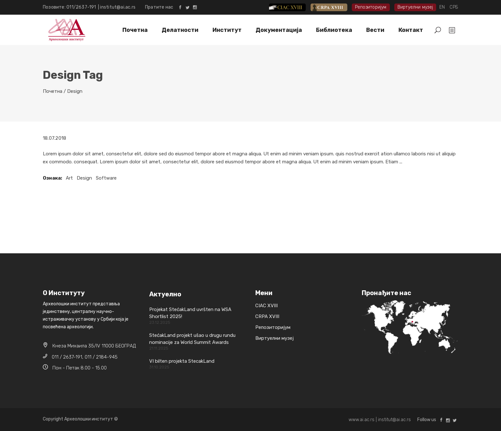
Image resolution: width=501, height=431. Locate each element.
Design (84, 178)
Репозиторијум (371, 7)
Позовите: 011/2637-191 (70, 7)
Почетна (52, 91)
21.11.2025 (158, 348)
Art (69, 178)
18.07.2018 (54, 138)
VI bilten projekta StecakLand (181, 361)
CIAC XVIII (292, 7)
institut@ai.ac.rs (117, 7)
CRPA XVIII (333, 7)
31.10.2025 (159, 367)
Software (106, 178)
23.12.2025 (159, 322)
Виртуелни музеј (415, 7)
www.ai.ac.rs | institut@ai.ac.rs (380, 419)
